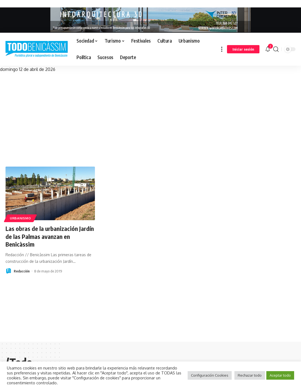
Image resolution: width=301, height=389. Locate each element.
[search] (276, 49)
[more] (222, 49)
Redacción (22, 271)
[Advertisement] (150, 114)
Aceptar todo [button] (280, 375)
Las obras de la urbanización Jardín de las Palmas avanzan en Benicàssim (50, 236)
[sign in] (243, 49)
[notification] (267, 49)
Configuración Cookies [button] (209, 375)
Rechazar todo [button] (250, 375)
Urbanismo (20, 218)
